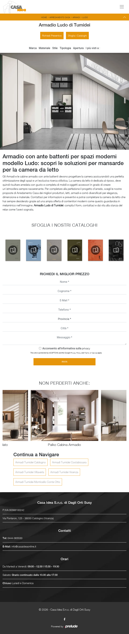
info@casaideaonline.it (24, 546)
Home (44, 17)
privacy (86, 348)
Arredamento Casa (59, 17)
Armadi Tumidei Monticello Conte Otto (37, 481)
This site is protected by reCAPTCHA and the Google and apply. (66, 353)
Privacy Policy (76, 353)
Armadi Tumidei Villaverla (29, 472)
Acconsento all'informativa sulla (66, 348)
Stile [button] (55, 48)
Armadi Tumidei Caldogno (30, 462)
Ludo (85, 17)
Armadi (76, 17)
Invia (64, 361)
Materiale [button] (44, 48)
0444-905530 (15, 538)
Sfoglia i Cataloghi (77, 35)
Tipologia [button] (65, 48)
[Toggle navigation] (121, 6)
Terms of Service (91, 353)
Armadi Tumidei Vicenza (64, 472)
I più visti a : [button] (93, 48)
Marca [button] (33, 48)
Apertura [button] (78, 48)
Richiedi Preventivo (52, 35)
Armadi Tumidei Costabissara (69, 462)
